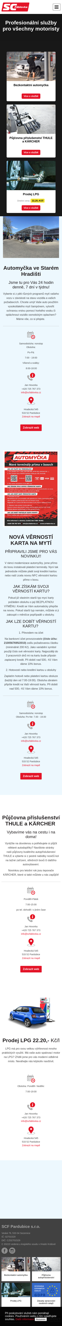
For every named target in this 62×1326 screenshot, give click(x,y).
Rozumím (40, 1319)
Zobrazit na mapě (31, 416)
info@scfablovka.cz (31, 392)
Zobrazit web (31, 427)
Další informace (25, 1319)
